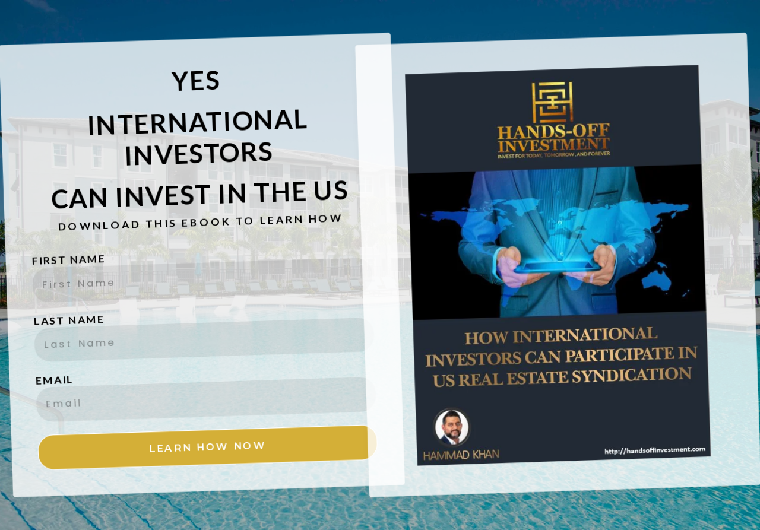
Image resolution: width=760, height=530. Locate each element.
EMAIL (46, 367)
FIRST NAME (70, 249)
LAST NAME (65, 309)
